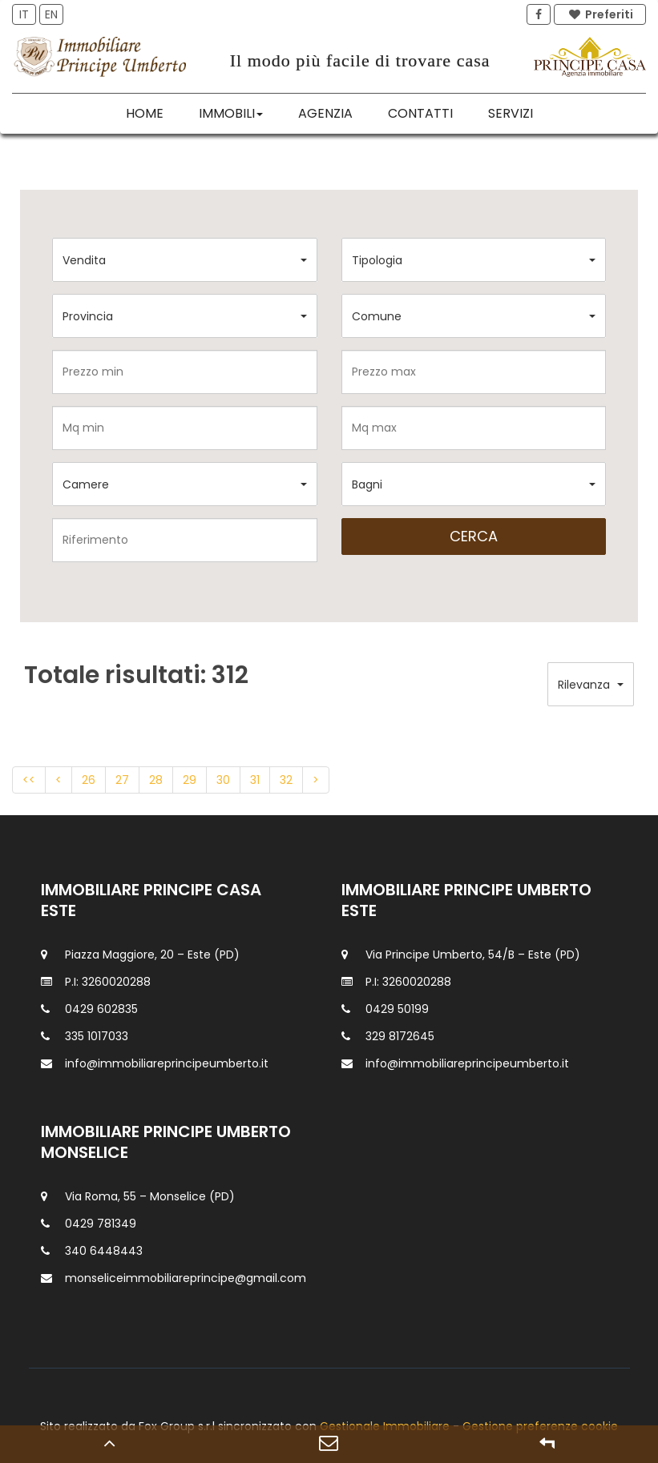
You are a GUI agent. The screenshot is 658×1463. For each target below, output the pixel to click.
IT (24, 14)
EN (51, 14)
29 (189, 780)
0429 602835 (101, 1009)
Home (144, 113)
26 (88, 780)
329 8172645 (399, 1036)
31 (255, 780)
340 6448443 (104, 1251)
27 (122, 780)
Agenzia (325, 113)
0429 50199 (397, 1009)
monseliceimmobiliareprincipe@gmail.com (185, 1278)
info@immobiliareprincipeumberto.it (166, 1063)
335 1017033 (96, 1036)
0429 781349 (100, 1224)
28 (156, 780)
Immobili (231, 113)
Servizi (510, 113)
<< (28, 780)
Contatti (420, 113)
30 (223, 780)
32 (286, 780)
